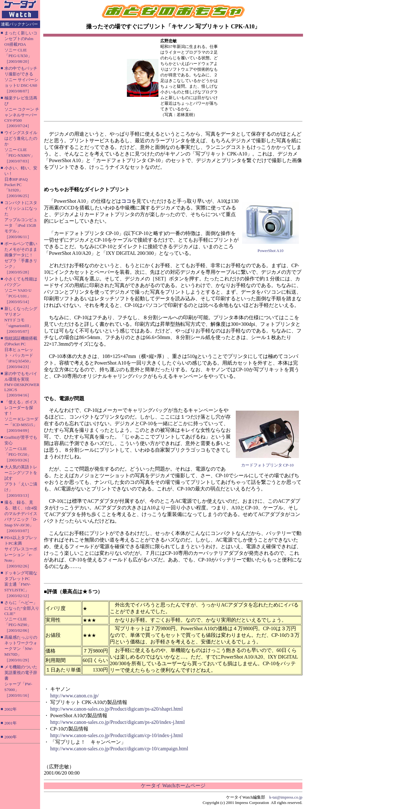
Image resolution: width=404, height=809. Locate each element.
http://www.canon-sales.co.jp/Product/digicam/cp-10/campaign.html (119, 748)
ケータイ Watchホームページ (173, 785)
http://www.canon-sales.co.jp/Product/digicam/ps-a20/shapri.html (116, 709)
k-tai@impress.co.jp (285, 797)
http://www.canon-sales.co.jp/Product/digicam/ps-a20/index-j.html (117, 722)
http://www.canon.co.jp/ (74, 695)
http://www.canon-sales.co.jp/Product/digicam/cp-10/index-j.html (116, 735)
